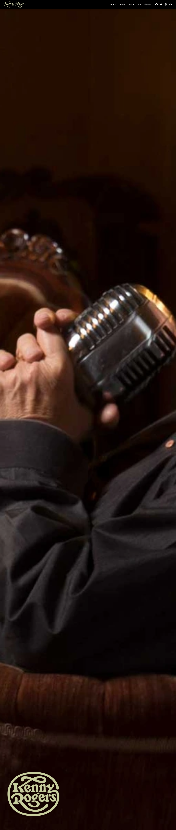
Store (131, 4)
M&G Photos (144, 4)
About (123, 4)
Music (113, 4)
